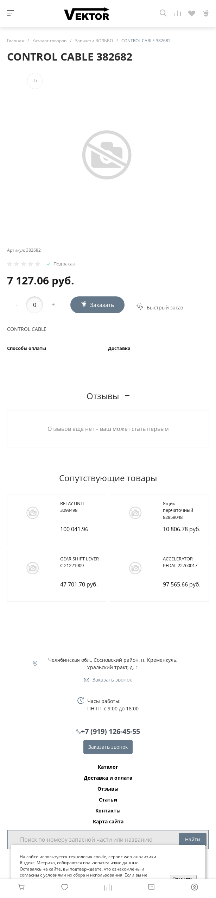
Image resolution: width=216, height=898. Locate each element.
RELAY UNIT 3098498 (72, 507)
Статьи (108, 800)
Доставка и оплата (108, 778)
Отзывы (108, 789)
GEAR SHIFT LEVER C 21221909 (79, 562)
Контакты (108, 811)
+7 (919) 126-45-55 (110, 731)
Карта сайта (108, 821)
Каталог (108, 767)
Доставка (119, 348)
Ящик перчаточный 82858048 (178, 510)
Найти (192, 839)
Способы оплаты (26, 348)
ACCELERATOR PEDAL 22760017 (180, 562)
